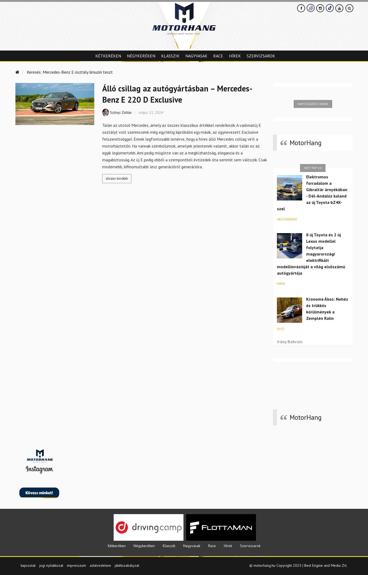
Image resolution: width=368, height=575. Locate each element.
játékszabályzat (127, 565)
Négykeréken (141, 55)
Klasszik (170, 55)
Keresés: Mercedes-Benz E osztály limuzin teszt (70, 72)
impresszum (76, 565)
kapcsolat (28, 565)
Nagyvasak (196, 55)
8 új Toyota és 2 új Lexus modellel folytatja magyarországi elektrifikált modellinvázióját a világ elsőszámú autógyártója (311, 254)
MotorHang (306, 142)
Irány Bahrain (289, 341)
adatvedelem (100, 565)
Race (218, 55)
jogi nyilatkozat (51, 565)
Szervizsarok (261, 55)
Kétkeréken (108, 55)
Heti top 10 (313, 168)
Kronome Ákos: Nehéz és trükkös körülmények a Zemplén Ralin (327, 308)
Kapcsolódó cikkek (313, 104)
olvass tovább (117, 178)
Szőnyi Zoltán (121, 112)
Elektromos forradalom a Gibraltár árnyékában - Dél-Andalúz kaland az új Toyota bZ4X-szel (312, 192)
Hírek (235, 55)
